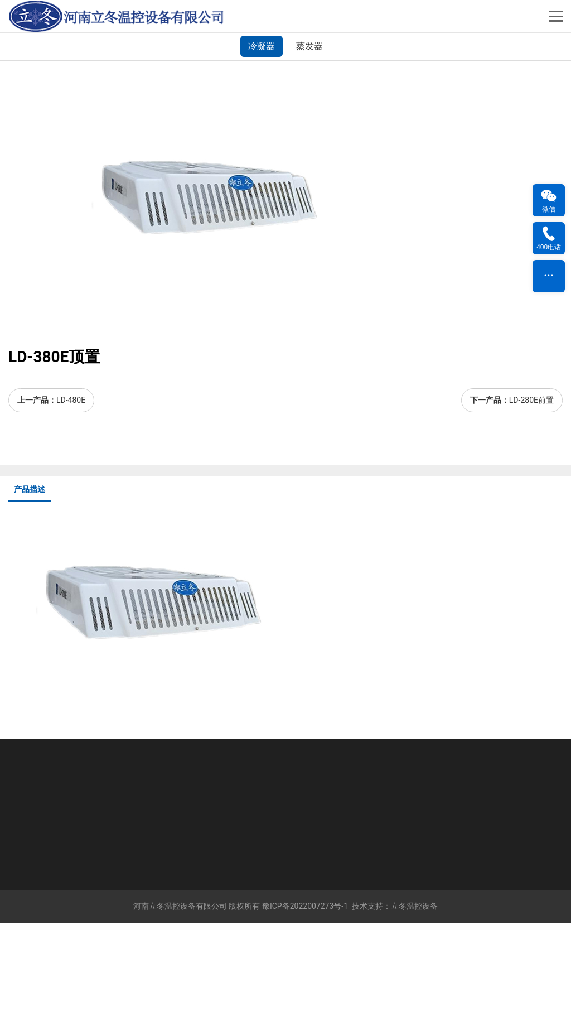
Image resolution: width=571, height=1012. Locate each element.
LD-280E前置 (531, 489)
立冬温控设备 (414, 995)
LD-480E (70, 489)
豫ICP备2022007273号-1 (305, 995)
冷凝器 (261, 135)
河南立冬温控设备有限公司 (180, 995)
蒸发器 (309, 135)
